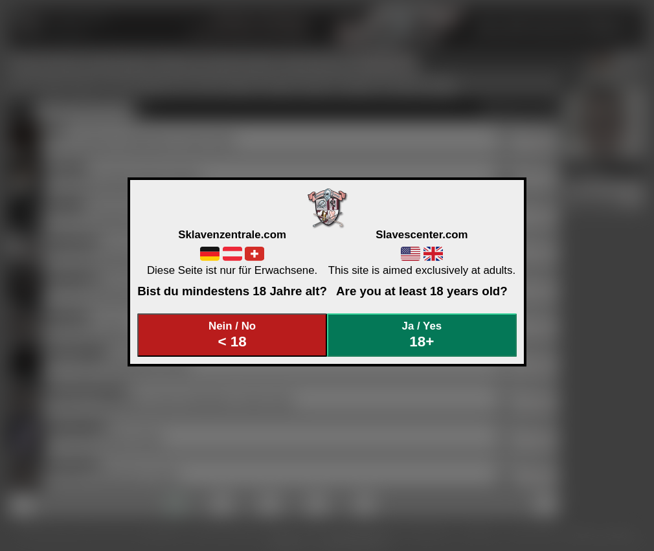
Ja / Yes (422, 335)
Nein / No (232, 335)
